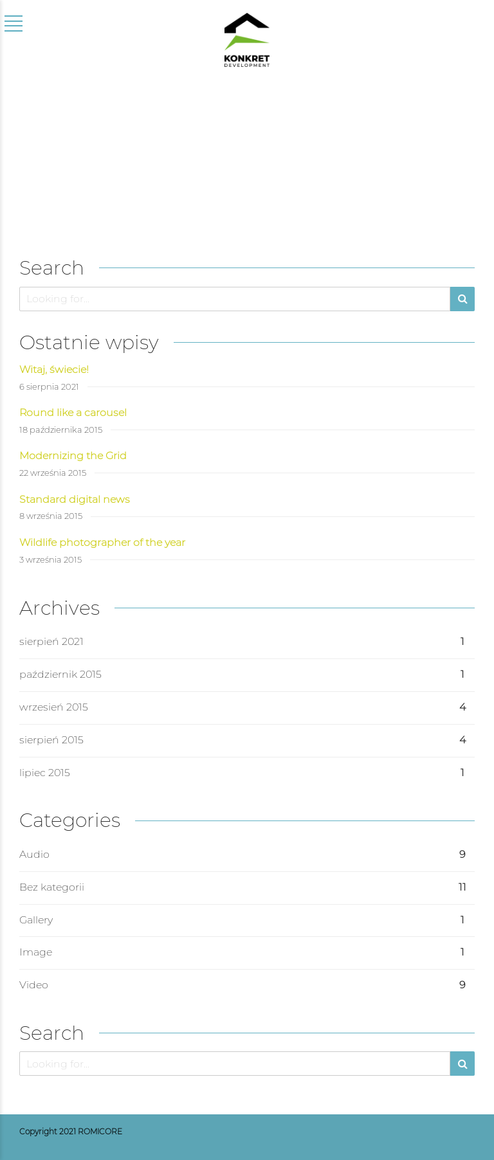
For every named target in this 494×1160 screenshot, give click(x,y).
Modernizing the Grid (73, 455)
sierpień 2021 (51, 641)
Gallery (36, 920)
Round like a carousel (73, 412)
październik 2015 (60, 674)
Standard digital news (74, 499)
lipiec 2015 (44, 772)
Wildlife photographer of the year (102, 542)
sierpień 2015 (51, 740)
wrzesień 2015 (53, 707)
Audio (34, 854)
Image (35, 952)
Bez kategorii (51, 887)
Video (33, 985)
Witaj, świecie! (54, 369)
